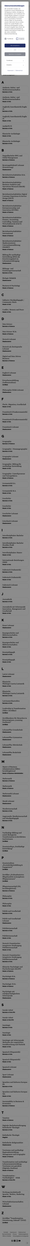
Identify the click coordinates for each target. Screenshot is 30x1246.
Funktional (10, 38)
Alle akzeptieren (15, 45)
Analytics (21, 38)
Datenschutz (19, 70)
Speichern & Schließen (15, 54)
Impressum (10, 70)
